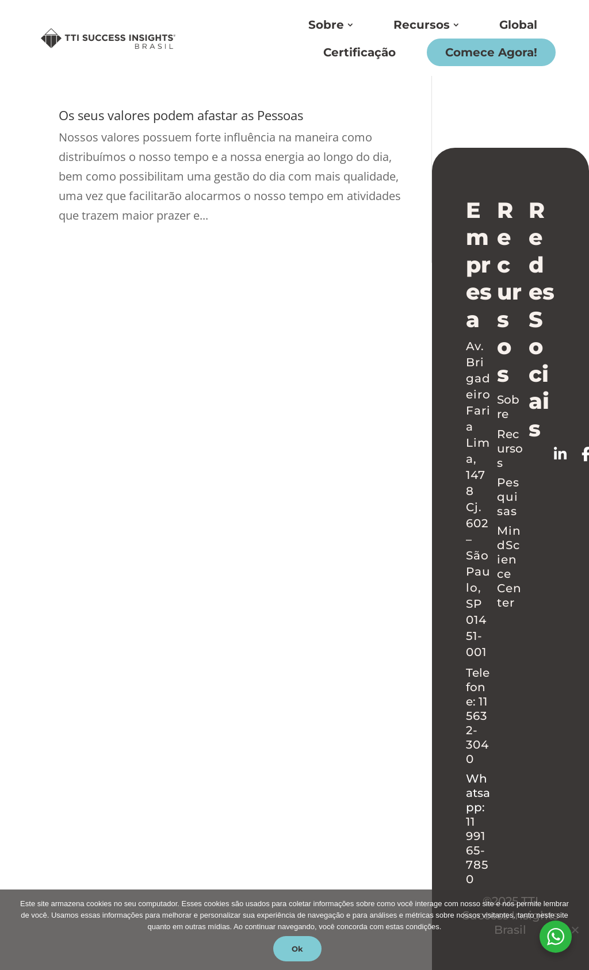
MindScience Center (509, 566)
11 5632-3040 (477, 730)
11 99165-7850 (477, 850)
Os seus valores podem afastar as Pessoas (181, 115)
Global (518, 25)
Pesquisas (508, 497)
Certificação (359, 52)
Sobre (326, 25)
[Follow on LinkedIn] (568, 454)
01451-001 (476, 636)
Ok (297, 948)
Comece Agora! (491, 52)
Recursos (421, 25)
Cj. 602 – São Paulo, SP (478, 555)
